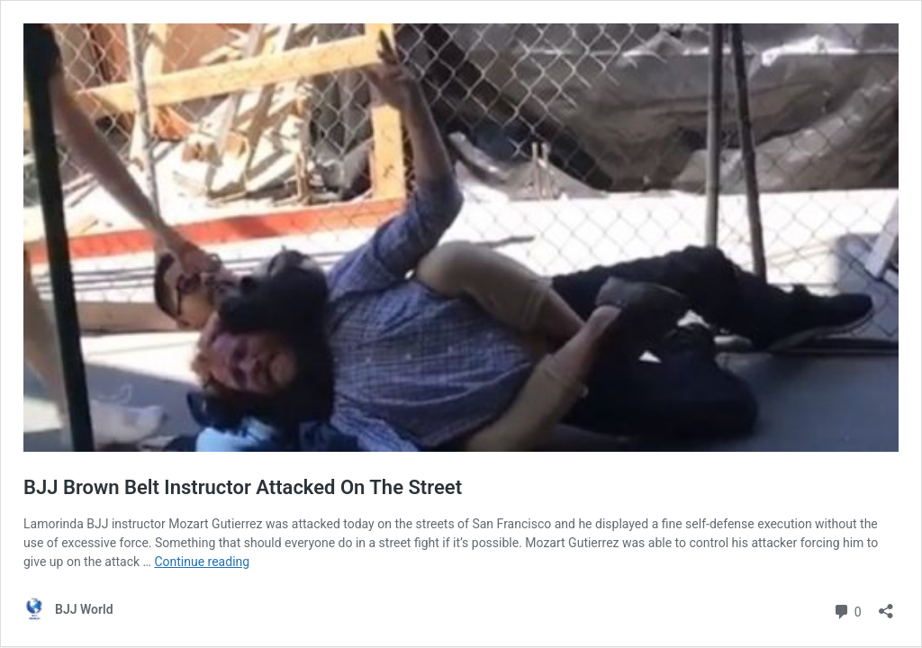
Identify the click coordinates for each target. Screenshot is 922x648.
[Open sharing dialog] (886, 605)
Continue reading (201, 561)
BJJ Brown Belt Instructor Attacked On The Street (242, 487)
